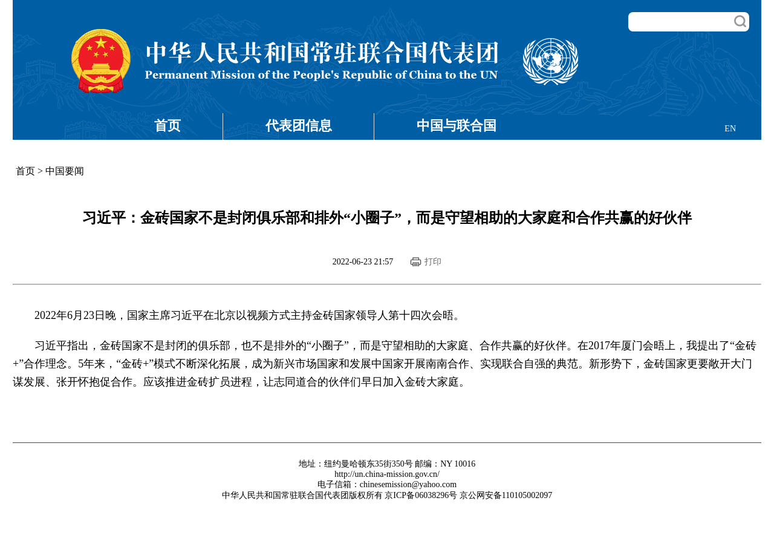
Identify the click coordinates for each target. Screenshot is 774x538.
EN (730, 128)
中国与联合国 (456, 125)
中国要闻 (64, 171)
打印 (432, 261)
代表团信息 (298, 125)
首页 (167, 125)
